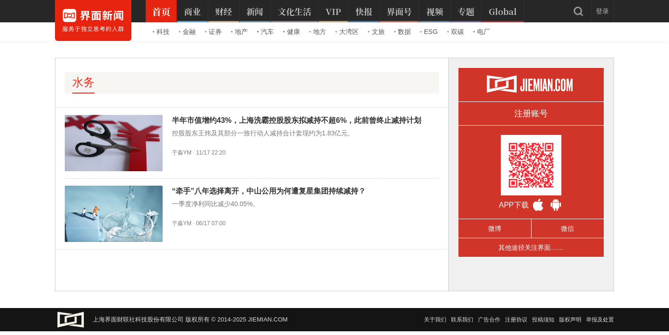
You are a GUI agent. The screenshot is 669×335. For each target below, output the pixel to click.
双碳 (455, 31)
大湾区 (347, 31)
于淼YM (181, 152)
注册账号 (531, 113)
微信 (567, 228)
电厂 (481, 31)
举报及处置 (600, 319)
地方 (317, 31)
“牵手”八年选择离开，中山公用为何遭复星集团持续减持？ (269, 191)
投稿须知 (543, 319)
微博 (494, 228)
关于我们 (435, 319)
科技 (161, 31)
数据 (402, 31)
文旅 (376, 31)
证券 (213, 31)
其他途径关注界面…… (531, 247)
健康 (291, 31)
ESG (429, 31)
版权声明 (570, 319)
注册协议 (516, 319)
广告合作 (489, 319)
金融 (187, 31)
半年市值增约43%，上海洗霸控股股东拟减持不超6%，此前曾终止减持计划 (296, 120)
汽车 (265, 31)
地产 (239, 31)
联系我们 (462, 319)
